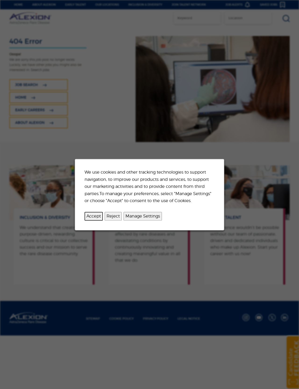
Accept (93, 216)
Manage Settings (142, 216)
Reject (113, 216)
